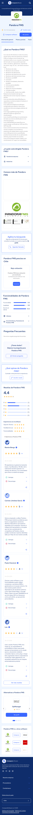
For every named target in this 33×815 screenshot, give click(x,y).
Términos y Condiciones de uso (10, 812)
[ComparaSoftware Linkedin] (3, 771)
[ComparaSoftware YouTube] (6, 771)
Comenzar (16, 284)
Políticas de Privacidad (8, 810)
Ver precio (26, 34)
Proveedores (16, 783)
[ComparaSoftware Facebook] (9, 771)
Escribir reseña (25, 30)
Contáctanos (16, 788)
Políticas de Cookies (20, 810)
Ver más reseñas (16, 683)
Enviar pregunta (16, 356)
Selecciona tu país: (8, 795)
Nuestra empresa (16, 778)
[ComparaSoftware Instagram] (13, 771)
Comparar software (10, 35)
